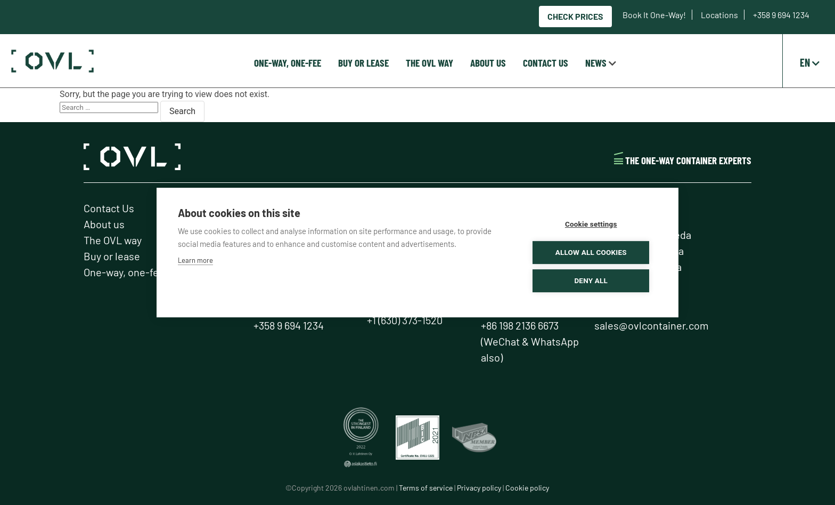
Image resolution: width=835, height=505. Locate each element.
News (596, 63)
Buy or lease (363, 63)
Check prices (575, 16)
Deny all (593, 280)
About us (488, 63)
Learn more (195, 260)
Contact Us (545, 63)
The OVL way (429, 63)
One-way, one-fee (287, 63)
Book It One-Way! (655, 15)
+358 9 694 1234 (781, 15)
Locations (720, 15)
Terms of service (426, 487)
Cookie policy (527, 487)
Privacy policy (479, 487)
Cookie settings (593, 224)
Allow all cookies (592, 252)
